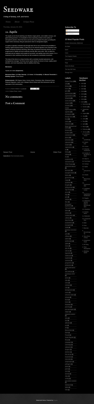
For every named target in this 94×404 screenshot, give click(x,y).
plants (66, 366)
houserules (68, 356)
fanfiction (67, 352)
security (67, 373)
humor (67, 302)
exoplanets (68, 159)
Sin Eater (67, 46)
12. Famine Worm (85, 212)
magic (66, 180)
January (85, 132)
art (65, 149)
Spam (66, 49)
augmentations (69, 96)
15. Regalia (85, 198)
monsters (67, 105)
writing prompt (69, 187)
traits (66, 389)
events (67, 292)
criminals (67, 285)
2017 (82, 96)
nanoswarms (68, 161)
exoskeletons (68, 222)
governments (68, 177)
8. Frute (84, 225)
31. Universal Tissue (85, 134)
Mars (66, 202)
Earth (66, 332)
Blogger (55, 400)
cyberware (68, 142)
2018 (82, 94)
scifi (66, 83)
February (85, 129)
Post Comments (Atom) (17, 156)
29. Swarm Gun (85, 143)
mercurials (68, 359)
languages (68, 304)
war (66, 325)
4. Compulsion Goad (86, 241)
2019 (82, 91)
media (66, 227)
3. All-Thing (85, 244)
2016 (82, 99)
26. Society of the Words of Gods (86, 154)
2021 (82, 86)
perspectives (68, 263)
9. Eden (84, 222)
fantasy (67, 86)
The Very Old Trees (70, 69)
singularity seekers (70, 314)
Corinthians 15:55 (70, 274)
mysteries (67, 258)
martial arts (68, 255)
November (86, 104)
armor (66, 192)
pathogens (68, 364)
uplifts (66, 243)
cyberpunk (68, 347)
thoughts (67, 185)
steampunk (68, 385)
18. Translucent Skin (86, 184)
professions (68, 265)
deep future (68, 220)
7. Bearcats (85, 228)
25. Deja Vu (85, 158)
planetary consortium (70, 230)
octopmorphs (68, 361)
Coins (66, 53)
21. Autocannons (86, 170)
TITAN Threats (69, 164)
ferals (66, 299)
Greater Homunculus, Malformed (74, 43)
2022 (82, 83)
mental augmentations (69, 108)
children (67, 213)
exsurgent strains (69, 172)
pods (66, 234)
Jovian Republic (69, 337)
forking (67, 152)
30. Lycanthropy (86, 138)
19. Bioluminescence (86, 179)
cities (66, 280)
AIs (66, 156)
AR (66, 327)
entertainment (69, 135)
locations (67, 132)
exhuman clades (69, 294)
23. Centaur (85, 164)
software (67, 236)
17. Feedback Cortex (86, 189)
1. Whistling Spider (85, 251)
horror (66, 88)
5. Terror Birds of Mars (86, 236)
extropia (67, 297)
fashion (67, 175)
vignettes (67, 112)
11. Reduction (86, 216)
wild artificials (68, 271)
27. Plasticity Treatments (86, 149)
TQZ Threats (68, 189)
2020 (82, 88)
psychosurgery (69, 93)
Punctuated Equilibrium (68, 205)
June (84, 118)
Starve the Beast (69, 66)
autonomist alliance (70, 166)
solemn (67, 238)
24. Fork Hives (86, 161)
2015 (82, 102)
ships (66, 376)
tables (66, 387)
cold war (67, 250)
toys (66, 320)
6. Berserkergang (86, 232)
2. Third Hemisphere (86, 247)
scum (66, 371)
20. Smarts (85, 174)
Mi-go (66, 339)
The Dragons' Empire (71, 56)
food (66, 119)
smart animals (69, 100)
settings (67, 154)
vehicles (67, 199)
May (84, 121)
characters (68, 124)
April (84, 124)
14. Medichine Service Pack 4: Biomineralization (86, 203)
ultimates (67, 323)
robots (19, 91)
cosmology (68, 344)
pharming (67, 307)
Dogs (66, 62)
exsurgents (68, 225)
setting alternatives (70, 267)
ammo (66, 278)
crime (66, 282)
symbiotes (68, 182)
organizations (68, 147)
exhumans (68, 140)
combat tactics (69, 215)
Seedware (18, 10)
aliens (66, 210)
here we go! (68, 354)
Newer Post (7, 152)
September (86, 109)
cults (66, 287)
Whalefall (67, 98)
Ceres (66, 246)
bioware (67, 130)
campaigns (68, 342)
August (85, 113)
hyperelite (67, 253)
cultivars (67, 218)
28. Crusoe (85, 146)
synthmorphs (68, 241)
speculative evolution (70, 381)
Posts (68, 30)
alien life (67, 248)
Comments (69, 33)
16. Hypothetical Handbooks (86, 194)
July (84, 116)
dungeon (67, 349)
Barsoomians (68, 330)
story (66, 318)
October (85, 106)
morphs (67, 144)
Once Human (68, 59)
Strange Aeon (68, 72)
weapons (67, 103)
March (84, 126)
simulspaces (68, 114)
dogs (66, 194)
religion (67, 311)
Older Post (57, 152)
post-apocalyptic (69, 309)
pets (66, 197)
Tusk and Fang (69, 208)
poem (66, 369)
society (67, 378)
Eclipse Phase (28, 22)
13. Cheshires (86, 209)
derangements (69, 290)
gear (66, 91)
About (17, 22)
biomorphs (68, 170)
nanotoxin (67, 260)
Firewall (67, 335)
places (67, 137)
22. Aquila (85, 166)
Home (8, 22)
